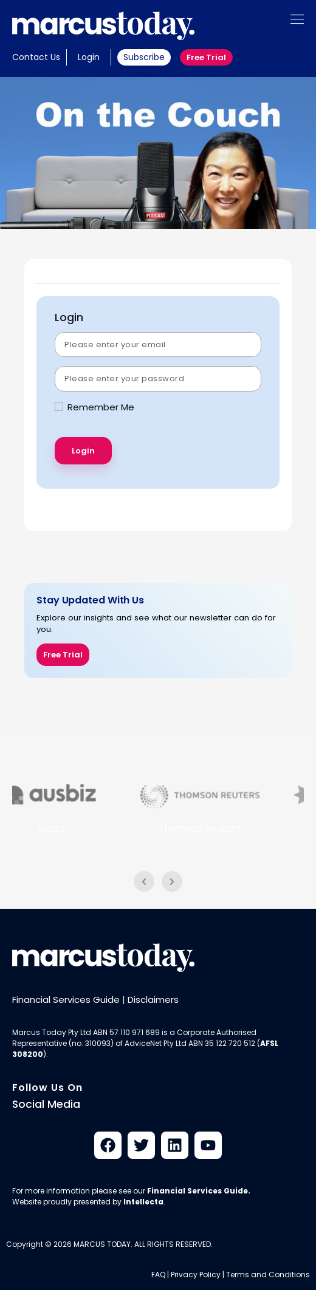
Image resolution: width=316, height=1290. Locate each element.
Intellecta (143, 1202)
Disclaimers (153, 999)
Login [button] (89, 57)
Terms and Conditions (268, 1274)
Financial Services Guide (66, 999)
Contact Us (36, 57)
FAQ (158, 1274)
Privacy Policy (196, 1274)
